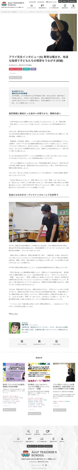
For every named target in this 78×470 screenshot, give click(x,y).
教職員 (33, 69)
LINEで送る (56, 342)
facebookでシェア (39, 342)
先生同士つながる (51, 2)
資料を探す (32, 2)
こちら (15, 314)
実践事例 (26, 69)
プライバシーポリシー (36, 465)
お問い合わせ (72, 1)
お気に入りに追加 (15, 77)
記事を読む (41, 2)
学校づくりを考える (15, 69)
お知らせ (65, 1)
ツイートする (22, 342)
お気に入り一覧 (32, 446)
